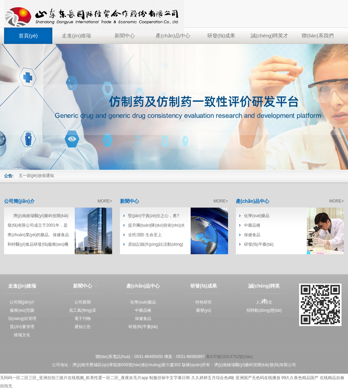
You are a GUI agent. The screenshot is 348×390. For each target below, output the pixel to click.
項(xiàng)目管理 (22, 318)
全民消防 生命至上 (145, 234)
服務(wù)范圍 (22, 310)
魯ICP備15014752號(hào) (229, 356)
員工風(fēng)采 (82, 310)
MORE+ (105, 201)
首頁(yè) (28, 35)
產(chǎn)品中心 (173, 35)
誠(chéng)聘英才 (270, 35)
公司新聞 (82, 302)
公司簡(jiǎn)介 (19, 201)
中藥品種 (252, 225)
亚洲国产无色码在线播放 (258, 377)
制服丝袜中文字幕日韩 (169, 377)
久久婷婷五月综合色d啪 (212, 377)
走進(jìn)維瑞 (76, 35)
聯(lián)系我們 (317, 35)
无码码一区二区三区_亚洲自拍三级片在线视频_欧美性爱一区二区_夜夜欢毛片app (74, 377)
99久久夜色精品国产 (299, 377)
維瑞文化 (22, 334)
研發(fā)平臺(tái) (259, 244)
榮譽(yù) (203, 310)
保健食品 (252, 234)
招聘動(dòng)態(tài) (263, 310)
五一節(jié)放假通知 (36, 175)
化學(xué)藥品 (256, 215)
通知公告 (82, 326)
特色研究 (203, 302)
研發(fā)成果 (221, 35)
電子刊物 (82, 318)
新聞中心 (125, 35)
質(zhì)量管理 (22, 326)
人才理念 (264, 302)
